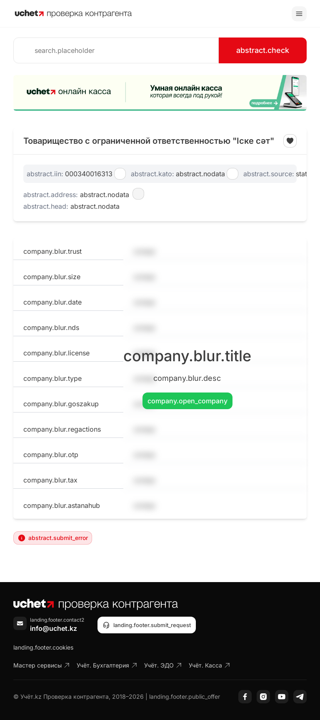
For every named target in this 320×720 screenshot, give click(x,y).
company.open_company (188, 401)
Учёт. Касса (209, 665)
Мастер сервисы (41, 665)
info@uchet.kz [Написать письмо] (53, 628)
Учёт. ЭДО (163, 665)
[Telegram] (300, 696)
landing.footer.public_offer (184, 696)
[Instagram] (263, 696)
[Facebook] (245, 696)
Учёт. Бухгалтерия (107, 665)
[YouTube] (281, 696)
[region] (160, 93)
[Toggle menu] (299, 13)
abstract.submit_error (53, 538)
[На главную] (73, 13)
